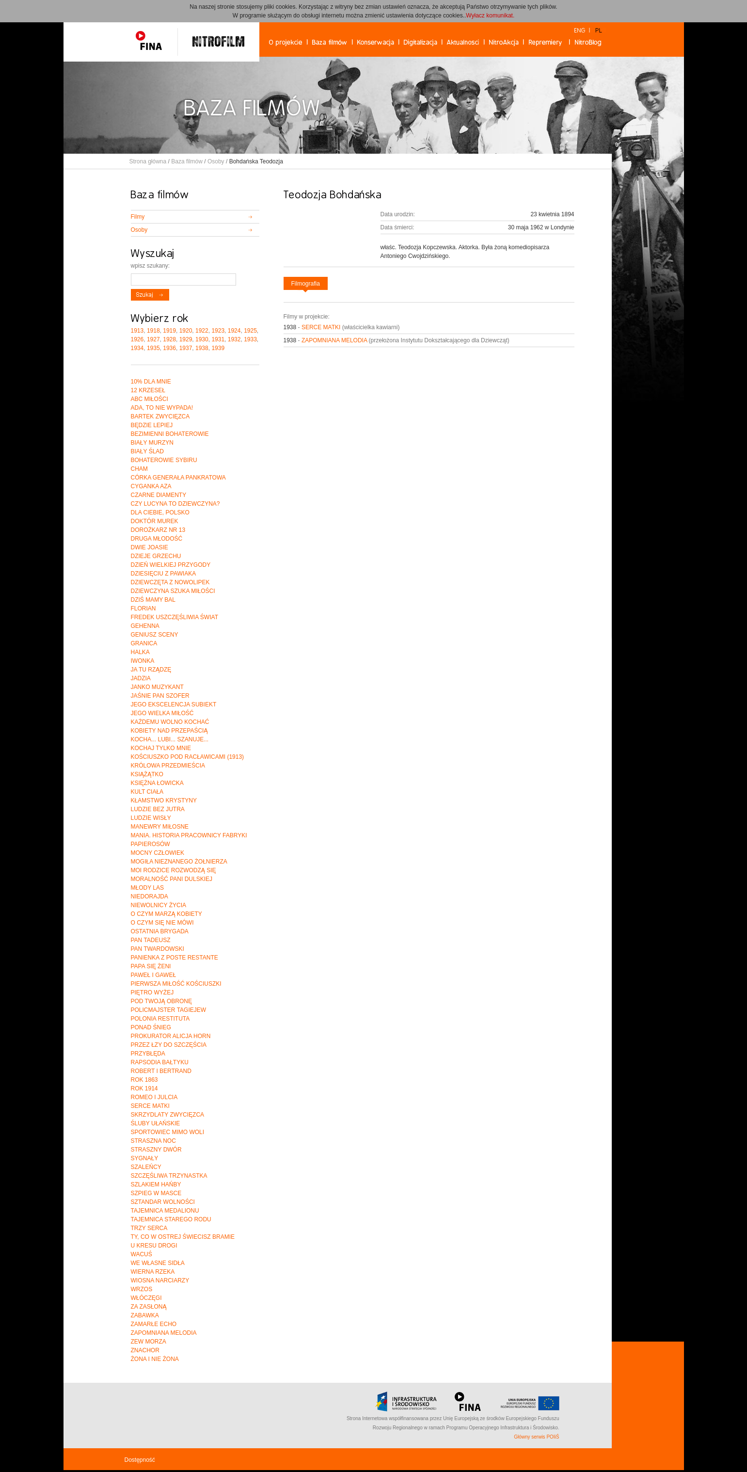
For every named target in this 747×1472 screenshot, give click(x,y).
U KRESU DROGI (154, 1245)
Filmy (138, 216)
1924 (234, 330)
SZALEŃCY (146, 1167)
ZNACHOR (145, 1350)
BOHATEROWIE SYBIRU (164, 460)
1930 (201, 339)
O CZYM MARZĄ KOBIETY (166, 914)
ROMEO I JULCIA (154, 1097)
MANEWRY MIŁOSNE (160, 826)
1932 (234, 339)
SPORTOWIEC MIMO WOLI (168, 1132)
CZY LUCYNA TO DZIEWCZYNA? (175, 503)
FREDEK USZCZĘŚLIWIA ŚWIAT (174, 617)
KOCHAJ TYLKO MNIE (161, 748)
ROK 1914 (144, 1088)
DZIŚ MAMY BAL (153, 599)
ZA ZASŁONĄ (149, 1306)
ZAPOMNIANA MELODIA (334, 340)
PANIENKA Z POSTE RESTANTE (174, 957)
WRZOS (142, 1289)
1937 (185, 348)
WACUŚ (141, 1254)
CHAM (139, 468)
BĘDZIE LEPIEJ (152, 425)
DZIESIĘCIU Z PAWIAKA (163, 573)
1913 (137, 330)
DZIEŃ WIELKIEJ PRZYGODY (171, 564)
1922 (201, 330)
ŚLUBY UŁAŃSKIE (155, 1123)
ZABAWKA (145, 1315)
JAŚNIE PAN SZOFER (160, 695)
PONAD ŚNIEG (151, 1027)
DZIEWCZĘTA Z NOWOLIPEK (170, 582)
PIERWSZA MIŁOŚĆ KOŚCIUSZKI (176, 983)
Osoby (215, 161)
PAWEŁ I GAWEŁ (153, 975)
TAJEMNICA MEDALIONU (165, 1210)
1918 (153, 330)
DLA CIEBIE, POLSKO (160, 512)
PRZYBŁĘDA (148, 1053)
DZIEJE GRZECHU (156, 556)
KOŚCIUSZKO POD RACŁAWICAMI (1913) (187, 756)
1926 (137, 339)
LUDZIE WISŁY (151, 818)
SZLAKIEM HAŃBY (156, 1184)
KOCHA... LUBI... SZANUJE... (170, 739)
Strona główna (148, 161)
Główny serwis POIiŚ (536, 1437)
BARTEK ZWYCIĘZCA (160, 416)
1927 (153, 339)
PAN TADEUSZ (151, 940)
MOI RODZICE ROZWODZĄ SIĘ (173, 870)
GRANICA (144, 643)
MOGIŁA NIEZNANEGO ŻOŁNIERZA (179, 861)
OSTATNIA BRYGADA (160, 931)
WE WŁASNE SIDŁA (158, 1263)
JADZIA (141, 678)
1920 (185, 330)
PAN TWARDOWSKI (157, 948)
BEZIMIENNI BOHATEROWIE (170, 434)
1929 (185, 339)
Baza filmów (187, 161)
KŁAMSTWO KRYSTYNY (164, 800)
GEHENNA (145, 626)
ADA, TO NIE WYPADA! (162, 407)
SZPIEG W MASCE (156, 1193)
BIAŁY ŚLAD (147, 451)
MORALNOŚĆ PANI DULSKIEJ (171, 879)
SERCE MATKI (321, 327)
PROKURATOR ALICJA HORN (171, 1036)
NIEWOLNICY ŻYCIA (158, 905)
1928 (169, 339)
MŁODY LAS (147, 887)
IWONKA (143, 660)
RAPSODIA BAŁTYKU (160, 1062)
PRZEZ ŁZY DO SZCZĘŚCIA (169, 1044)
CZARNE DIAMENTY (159, 495)
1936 (169, 348)
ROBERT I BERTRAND (161, 1071)
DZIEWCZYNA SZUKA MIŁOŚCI (173, 591)
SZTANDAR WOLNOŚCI (163, 1202)
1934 (137, 348)
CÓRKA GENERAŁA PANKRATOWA (178, 477)
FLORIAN (143, 608)
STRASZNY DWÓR (156, 1149)
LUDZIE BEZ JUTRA (158, 809)
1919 (169, 330)
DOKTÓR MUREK (154, 521)
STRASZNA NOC (153, 1140)
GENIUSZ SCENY (154, 634)
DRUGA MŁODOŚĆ (157, 538)
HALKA (140, 652)
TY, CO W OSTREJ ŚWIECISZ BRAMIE (183, 1236)
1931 (217, 339)
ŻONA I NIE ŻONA (155, 1359)
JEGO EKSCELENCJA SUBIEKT (174, 704)
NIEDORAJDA (149, 896)
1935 (153, 348)
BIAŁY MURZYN (152, 442)
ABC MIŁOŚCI (149, 399)
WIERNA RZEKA (153, 1271)
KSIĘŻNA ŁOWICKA (157, 783)
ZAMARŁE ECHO (154, 1324)
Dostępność (140, 1459)
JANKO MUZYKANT (157, 687)
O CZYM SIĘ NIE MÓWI (162, 922)
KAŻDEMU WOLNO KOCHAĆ (170, 722)
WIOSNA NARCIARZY (160, 1280)
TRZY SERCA (149, 1228)
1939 (217, 348)
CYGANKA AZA (151, 486)
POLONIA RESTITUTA (160, 1018)
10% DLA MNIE (151, 381)
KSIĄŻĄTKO (147, 774)
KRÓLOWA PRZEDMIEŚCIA (168, 765)
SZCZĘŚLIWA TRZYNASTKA (169, 1175)
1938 (201, 348)
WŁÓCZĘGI (146, 1298)
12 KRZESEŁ (148, 390)
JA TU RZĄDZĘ (151, 669)
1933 (250, 339)
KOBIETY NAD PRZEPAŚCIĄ (169, 730)
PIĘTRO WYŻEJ (152, 992)
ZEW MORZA (148, 1341)
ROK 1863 (144, 1079)
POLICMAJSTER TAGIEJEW (169, 1010)
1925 (250, 330)
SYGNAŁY (145, 1158)
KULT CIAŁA (147, 791)
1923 (217, 330)
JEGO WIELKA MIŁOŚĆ (162, 713)
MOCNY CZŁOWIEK (157, 852)
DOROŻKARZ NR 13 (158, 530)
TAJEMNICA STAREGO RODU (171, 1219)
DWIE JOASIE (149, 547)
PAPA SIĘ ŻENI (151, 966)
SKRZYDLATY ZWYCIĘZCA (168, 1114)
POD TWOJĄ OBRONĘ (161, 1001)
